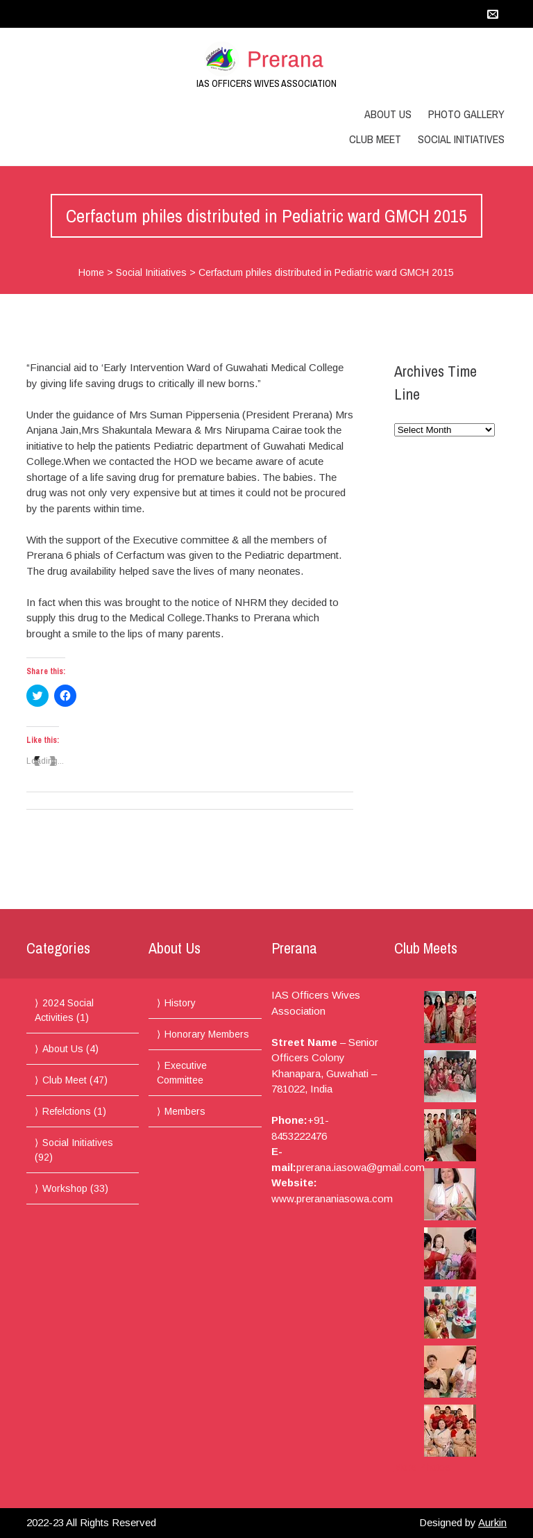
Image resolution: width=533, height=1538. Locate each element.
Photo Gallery (466, 114)
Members (184, 1111)
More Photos (422, 1467)
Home (91, 272)
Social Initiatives (461, 139)
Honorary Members (206, 1034)
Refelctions (66, 1111)
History (180, 1002)
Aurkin (492, 1522)
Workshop (64, 1188)
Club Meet (375, 139)
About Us (388, 114)
